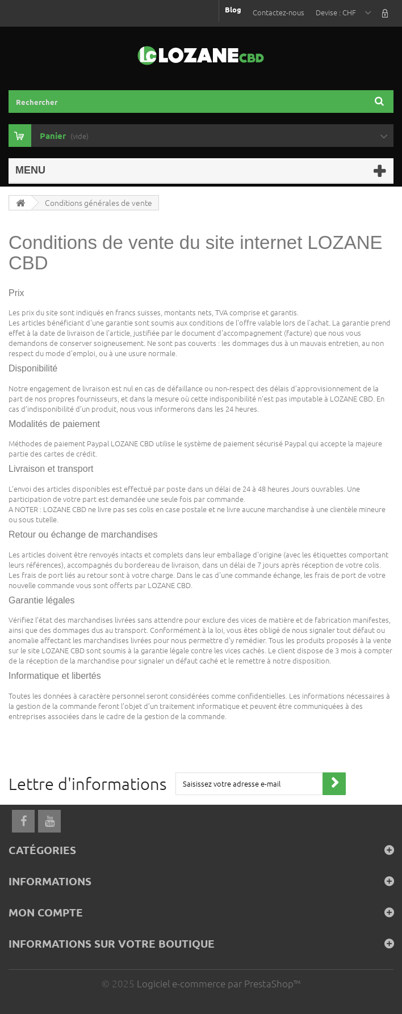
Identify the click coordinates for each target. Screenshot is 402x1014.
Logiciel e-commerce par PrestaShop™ (218, 983)
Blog (233, 9)
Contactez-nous (278, 12)
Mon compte (46, 912)
